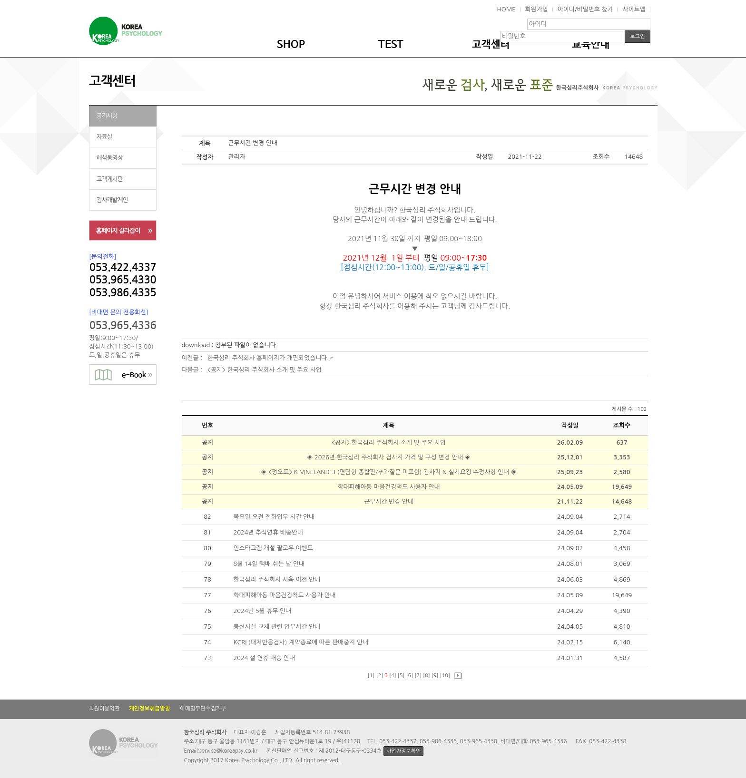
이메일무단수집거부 (203, 708)
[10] (445, 675)
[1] (371, 675)
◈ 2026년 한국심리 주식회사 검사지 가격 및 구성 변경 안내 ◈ (389, 457)
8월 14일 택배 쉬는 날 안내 (269, 564)
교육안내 (591, 45)
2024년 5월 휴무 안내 (263, 611)
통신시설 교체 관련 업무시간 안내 (277, 626)
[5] (401, 675)
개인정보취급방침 (149, 708)
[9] (435, 675)
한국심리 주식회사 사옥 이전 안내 (277, 579)
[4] (392, 675)
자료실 (104, 137)
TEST (390, 45)
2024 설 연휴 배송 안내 (264, 658)
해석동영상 (110, 158)
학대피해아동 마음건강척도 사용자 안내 (388, 487)
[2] (379, 675)
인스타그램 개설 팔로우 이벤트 (273, 548)
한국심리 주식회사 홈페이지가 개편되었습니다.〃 (270, 358)
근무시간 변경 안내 (388, 501)
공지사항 (107, 116)
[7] (418, 675)
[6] (409, 675)
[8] (426, 675)
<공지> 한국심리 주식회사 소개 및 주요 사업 (264, 370)
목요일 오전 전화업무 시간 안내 (274, 517)
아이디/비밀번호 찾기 (585, 9)
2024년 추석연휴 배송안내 (268, 532)
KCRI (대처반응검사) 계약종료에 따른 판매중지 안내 (301, 642)
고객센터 (491, 45)
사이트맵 (633, 9)
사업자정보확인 (403, 751)
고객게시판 (110, 179)
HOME (506, 9)
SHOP (291, 45)
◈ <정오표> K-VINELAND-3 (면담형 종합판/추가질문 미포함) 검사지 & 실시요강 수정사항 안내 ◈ (388, 472)
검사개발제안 (112, 200)
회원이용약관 (104, 708)
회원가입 (536, 9)
